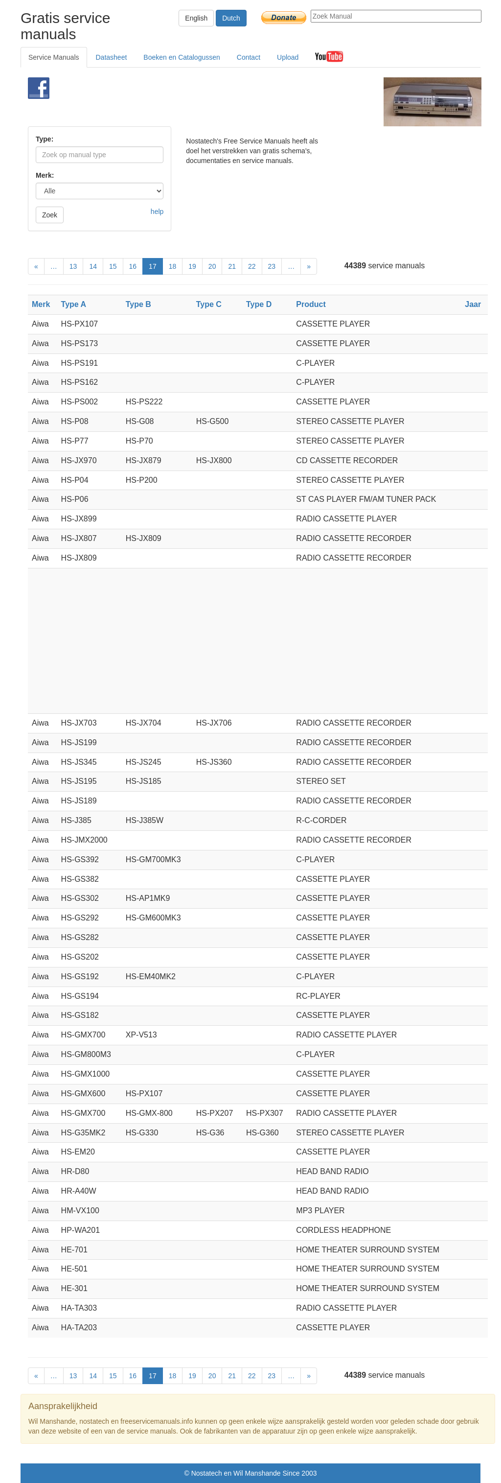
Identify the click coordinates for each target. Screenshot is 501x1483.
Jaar (473, 304)
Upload (287, 57)
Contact (248, 57)
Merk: (45, 175)
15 (113, 266)
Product (310, 304)
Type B (138, 304)
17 (153, 266)
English (196, 18)
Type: (44, 139)
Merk (41, 304)
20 (212, 266)
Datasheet (111, 57)
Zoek (49, 215)
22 (252, 266)
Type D (259, 304)
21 (232, 266)
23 (272, 266)
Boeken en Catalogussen (181, 57)
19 (192, 266)
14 (93, 266)
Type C (209, 304)
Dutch (231, 18)
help (157, 211)
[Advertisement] (238, 101)
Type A (74, 304)
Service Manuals (53, 57)
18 (173, 266)
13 (73, 266)
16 (133, 266)
